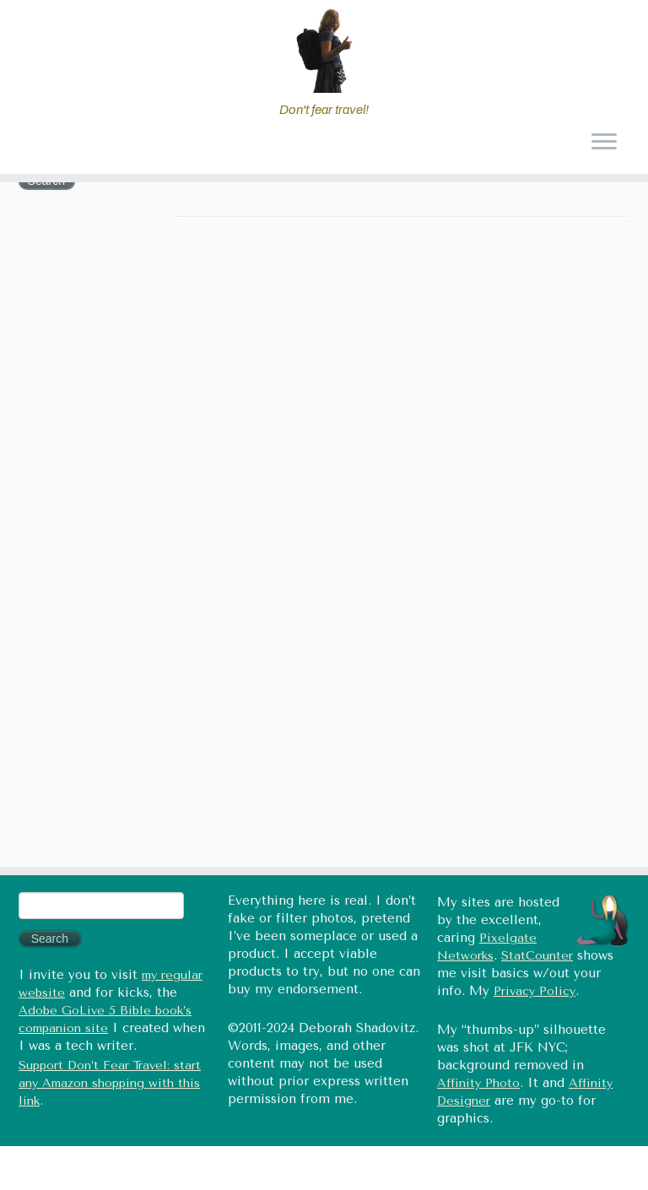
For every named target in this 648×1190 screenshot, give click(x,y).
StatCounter (537, 956)
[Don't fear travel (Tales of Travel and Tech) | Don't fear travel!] (324, 50)
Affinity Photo (478, 1083)
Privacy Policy (534, 991)
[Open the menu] (604, 143)
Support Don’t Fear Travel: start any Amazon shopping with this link (110, 1083)
